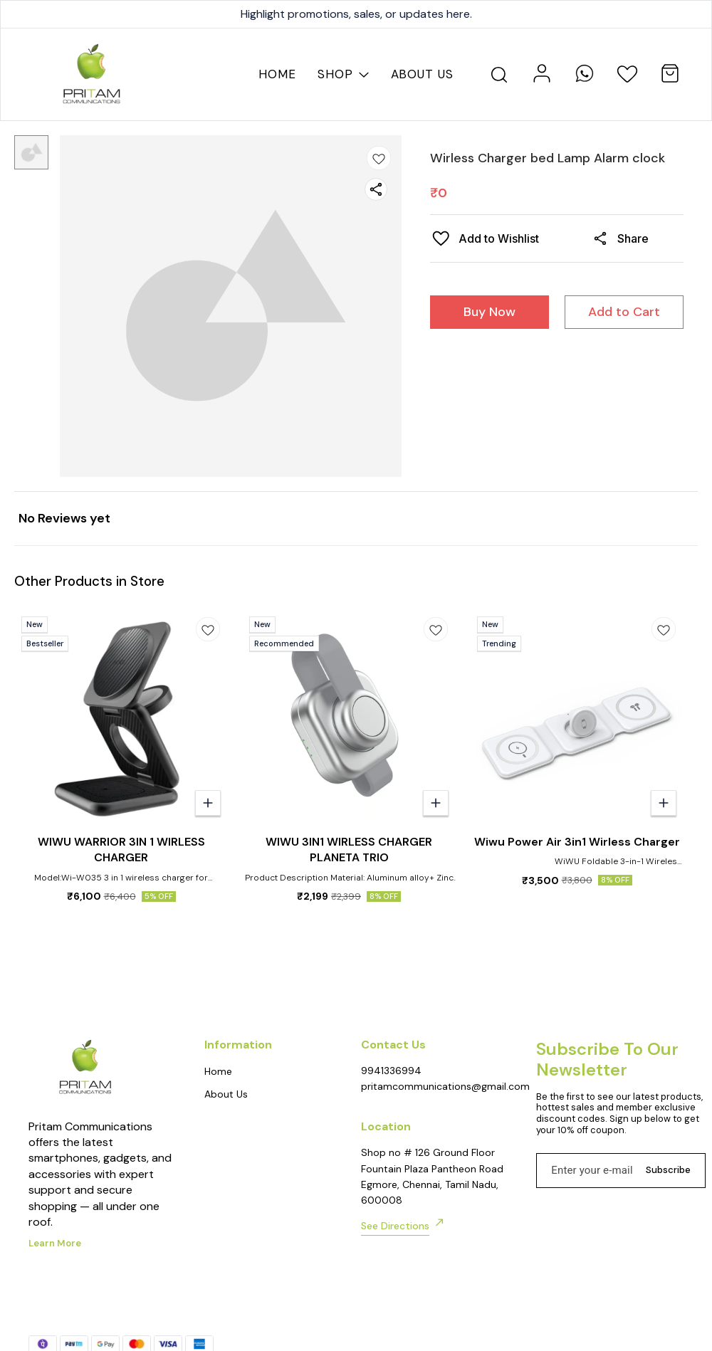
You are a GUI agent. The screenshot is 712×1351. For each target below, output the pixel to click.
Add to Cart (624, 311)
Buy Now (489, 311)
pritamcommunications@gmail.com (434, 1086)
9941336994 (391, 1070)
